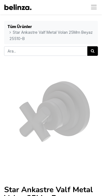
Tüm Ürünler (19, 26)
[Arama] (92, 51)
